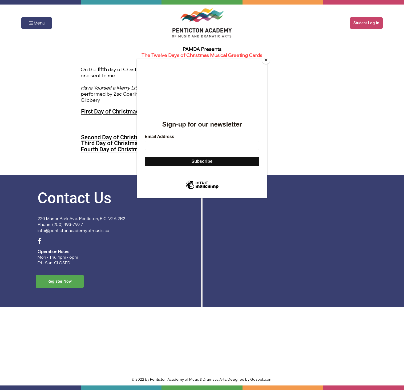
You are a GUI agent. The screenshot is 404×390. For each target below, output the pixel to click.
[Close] (266, 60)
